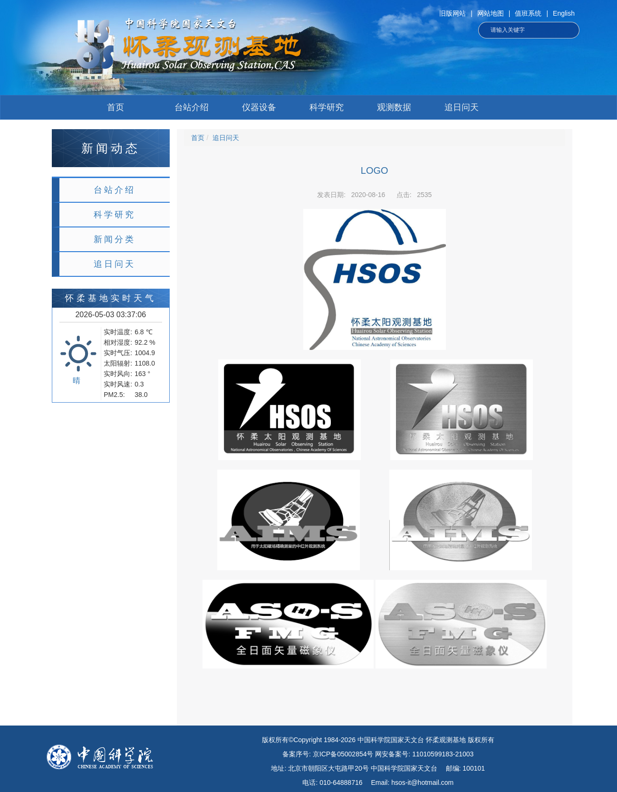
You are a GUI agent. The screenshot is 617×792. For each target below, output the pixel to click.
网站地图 (490, 13)
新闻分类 (114, 239)
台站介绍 (191, 107)
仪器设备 (259, 107)
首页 (115, 107)
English (564, 13)
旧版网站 (452, 13)
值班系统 (528, 13)
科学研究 (326, 107)
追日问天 (461, 107)
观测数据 (394, 107)
